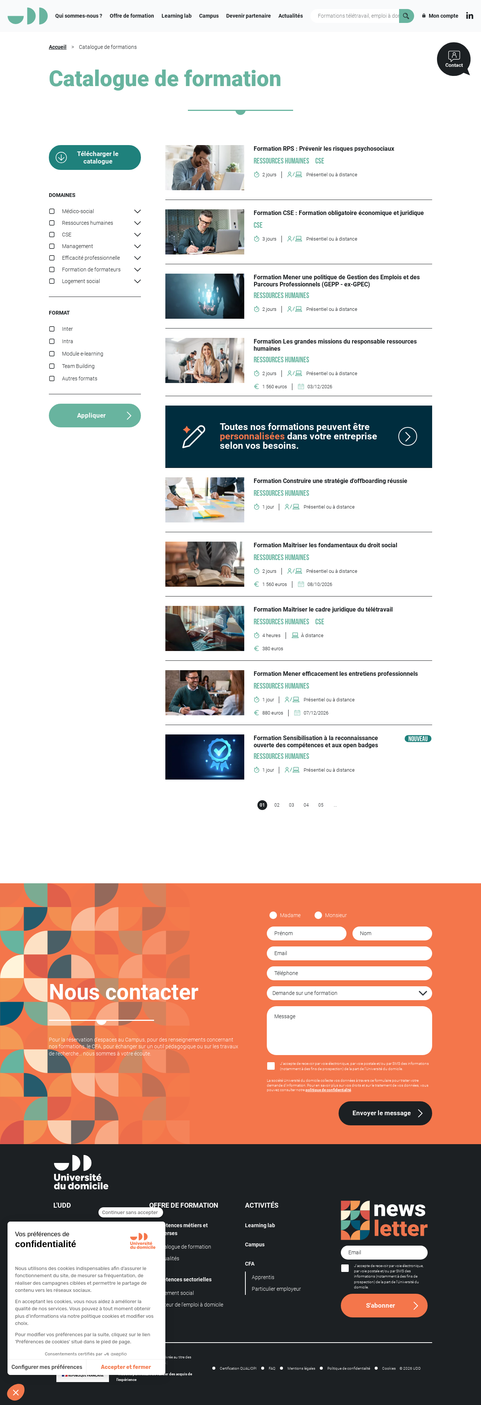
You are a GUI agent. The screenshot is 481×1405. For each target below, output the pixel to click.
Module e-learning (82, 354)
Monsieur (336, 915)
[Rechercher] (406, 16)
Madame (290, 915)
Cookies (389, 1368)
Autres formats (79, 378)
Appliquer (91, 415)
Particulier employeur (276, 1289)
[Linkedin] (469, 15)
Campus (209, 16)
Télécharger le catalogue (97, 157)
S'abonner (380, 1305)
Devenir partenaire (248, 16)
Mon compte (440, 16)
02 (277, 805)
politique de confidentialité (328, 1090)
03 (291, 805)
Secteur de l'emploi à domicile (189, 1305)
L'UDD (62, 1205)
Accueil (58, 47)
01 (262, 805)
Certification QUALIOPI (238, 1368)
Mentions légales (301, 1368)
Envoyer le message (381, 1113)
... (335, 805)
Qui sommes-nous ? (78, 16)
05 (321, 805)
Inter (67, 329)
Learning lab (177, 16)
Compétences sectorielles (180, 1279)
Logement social (175, 1293)
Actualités (290, 16)
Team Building (78, 366)
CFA (249, 1264)
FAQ (272, 1368)
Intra (67, 341)
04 (306, 805)
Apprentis (263, 1277)
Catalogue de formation (183, 1247)
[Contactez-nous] (454, 59)
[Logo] (28, 16)
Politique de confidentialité (348, 1368)
